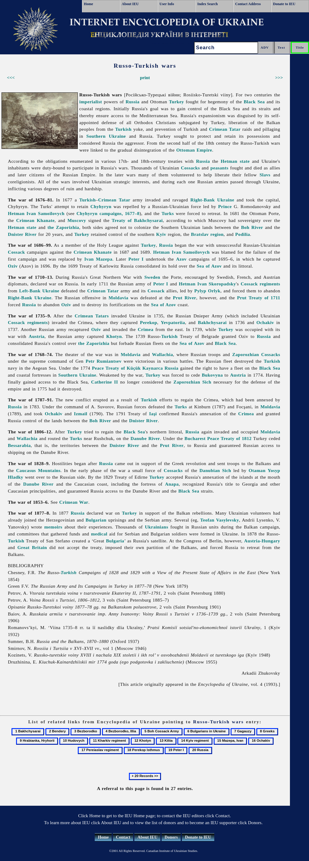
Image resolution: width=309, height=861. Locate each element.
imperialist (90, 101)
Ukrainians (156, 526)
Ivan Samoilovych (46, 213)
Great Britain (32, 547)
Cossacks (190, 167)
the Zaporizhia (63, 227)
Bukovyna (212, 374)
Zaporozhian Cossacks (256, 354)
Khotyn (114, 336)
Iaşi (153, 413)
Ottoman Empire (194, 150)
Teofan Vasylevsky (219, 519)
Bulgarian (96, 519)
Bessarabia (19, 445)
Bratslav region (207, 234)
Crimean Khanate (35, 220)
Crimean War (73, 502)
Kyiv (161, 234)
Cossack (16, 252)
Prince (225, 206)
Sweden (152, 277)
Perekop (148, 322)
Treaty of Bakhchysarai (137, 220)
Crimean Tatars (92, 315)
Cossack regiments (260, 283)
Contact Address (248, 4)
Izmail (80, 413)
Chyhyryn (100, 206)
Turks (168, 213)
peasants (219, 167)
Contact (123, 837)
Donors (171, 837)
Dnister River (22, 234)
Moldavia (118, 297)
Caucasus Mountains (38, 470)
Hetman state (235, 161)
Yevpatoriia (173, 322)
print (145, 77)
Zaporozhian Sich (192, 381)
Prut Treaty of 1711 (258, 297)
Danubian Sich (215, 470)
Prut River (184, 297)
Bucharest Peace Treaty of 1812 (218, 438)
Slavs (264, 174)
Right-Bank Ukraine (212, 199)
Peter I (135, 259)
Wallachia (162, 354)
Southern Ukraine (106, 136)
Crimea (145, 329)
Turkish (123, 129)
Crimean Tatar (225, 129)
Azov (181, 259)
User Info (166, 4)
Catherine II (104, 381)
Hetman (16, 213)
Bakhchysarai (212, 322)
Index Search (207, 4)
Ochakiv (265, 322)
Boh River (252, 227)
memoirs (53, 526)
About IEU (130, 4)
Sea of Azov (209, 265)
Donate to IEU (284, 4)
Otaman (256, 470)
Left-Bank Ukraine (39, 290)
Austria (36, 336)
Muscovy (76, 220)
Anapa (172, 484)
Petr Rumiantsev (104, 361)
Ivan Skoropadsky (216, 283)
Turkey (176, 101)
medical (99, 533)
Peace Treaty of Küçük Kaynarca (127, 368)
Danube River (145, 438)
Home (88, 4)
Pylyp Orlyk (207, 290)
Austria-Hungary (262, 540)
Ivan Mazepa (98, 259)
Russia (133, 101)
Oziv (13, 265)
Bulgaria (115, 540)
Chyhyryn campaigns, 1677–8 (108, 213)
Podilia (242, 234)
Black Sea (254, 101)
